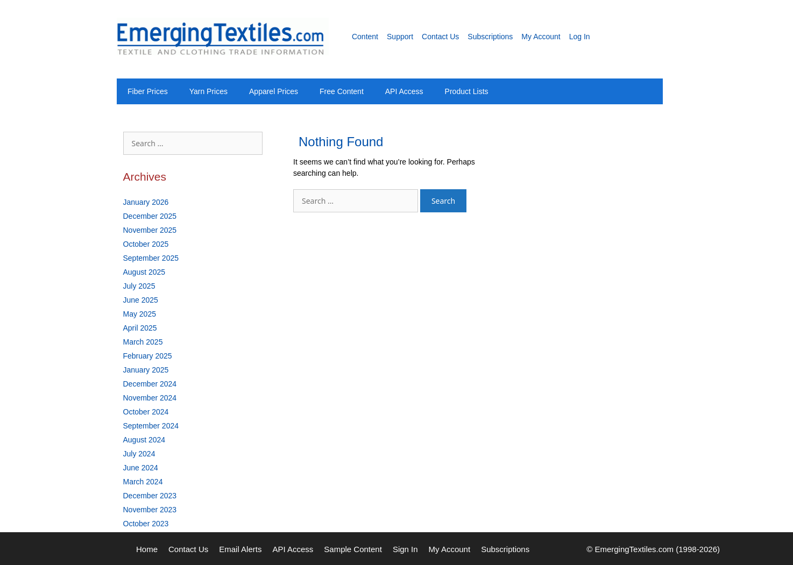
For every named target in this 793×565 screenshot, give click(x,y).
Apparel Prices (273, 91)
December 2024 (150, 384)
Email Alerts (240, 549)
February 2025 (147, 356)
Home (147, 549)
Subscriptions (490, 36)
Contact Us (440, 36)
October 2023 (146, 523)
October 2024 (146, 411)
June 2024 (140, 467)
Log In (579, 36)
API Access (404, 91)
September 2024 (151, 425)
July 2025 (139, 286)
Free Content (342, 91)
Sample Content (353, 549)
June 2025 (140, 300)
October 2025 (146, 244)
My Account (540, 36)
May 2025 (139, 314)
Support (400, 36)
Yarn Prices (208, 91)
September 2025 (151, 258)
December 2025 (150, 216)
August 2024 (144, 439)
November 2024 (150, 398)
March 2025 (143, 342)
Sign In (405, 549)
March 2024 (143, 481)
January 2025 (146, 370)
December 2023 (150, 495)
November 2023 (150, 509)
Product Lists (466, 91)
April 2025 (140, 328)
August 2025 (144, 272)
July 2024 (139, 453)
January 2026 (146, 202)
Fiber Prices (148, 91)
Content (365, 36)
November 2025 (150, 230)
